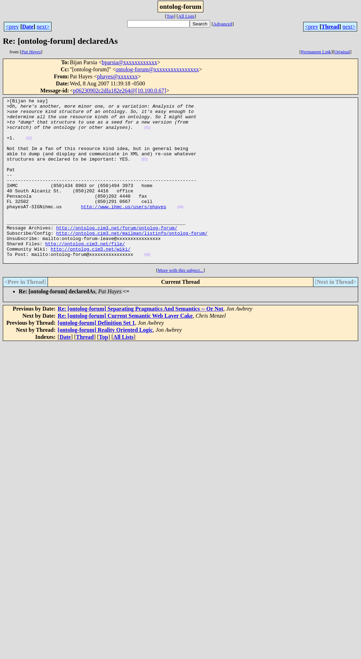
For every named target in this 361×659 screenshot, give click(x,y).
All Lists (186, 16)
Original (342, 51)
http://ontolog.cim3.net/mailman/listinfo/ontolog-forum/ (131, 260)
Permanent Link (316, 51)
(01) (147, 134)
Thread (330, 27)
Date (27, 27)
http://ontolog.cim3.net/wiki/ (90, 279)
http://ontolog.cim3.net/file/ (85, 273)
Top (170, 16)
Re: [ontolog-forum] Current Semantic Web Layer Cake (125, 349)
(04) (180, 229)
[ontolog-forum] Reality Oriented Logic (105, 363)
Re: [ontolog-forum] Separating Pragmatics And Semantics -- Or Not (141, 342)
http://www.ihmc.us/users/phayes (123, 229)
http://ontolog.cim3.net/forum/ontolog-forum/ (116, 254)
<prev (12, 27)
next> (43, 27)
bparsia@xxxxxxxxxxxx (129, 62)
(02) (29, 147)
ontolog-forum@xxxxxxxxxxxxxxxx (157, 69)
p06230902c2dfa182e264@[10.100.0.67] (119, 91)
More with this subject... (180, 303)
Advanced (222, 23)
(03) (144, 172)
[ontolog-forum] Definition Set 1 (96, 356)
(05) (147, 286)
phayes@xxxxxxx (117, 76)
